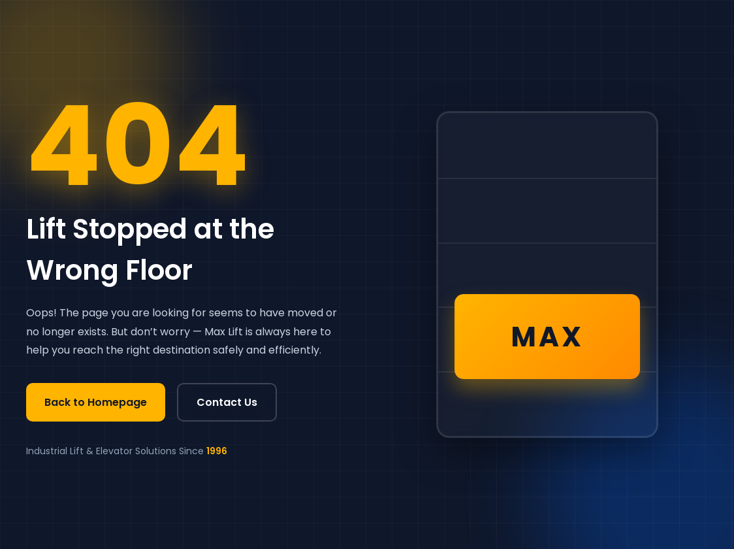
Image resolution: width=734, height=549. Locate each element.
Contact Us (227, 402)
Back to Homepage (95, 402)
